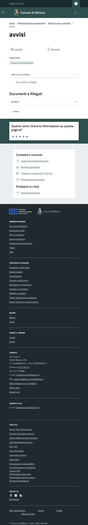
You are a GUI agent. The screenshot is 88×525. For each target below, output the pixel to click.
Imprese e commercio (18, 289)
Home (12, 23)
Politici (12, 247)
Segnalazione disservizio (20, 474)
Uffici (11, 252)
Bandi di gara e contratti (59, 23)
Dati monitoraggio (17, 510)
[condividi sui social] (16, 49)
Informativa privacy (18, 455)
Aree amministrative (18, 226)
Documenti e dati (16, 230)
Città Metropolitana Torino (21, 442)
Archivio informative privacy (21, 433)
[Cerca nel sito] (74, 12)
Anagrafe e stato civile (19, 267)
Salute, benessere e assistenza (23, 297)
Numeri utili (14, 392)
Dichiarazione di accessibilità (21, 463)
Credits (59, 510)
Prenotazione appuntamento (22, 477)
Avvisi (12, 321)
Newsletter (14, 499)
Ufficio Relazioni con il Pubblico (23, 383)
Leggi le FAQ (14, 470)
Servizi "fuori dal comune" (20, 429)
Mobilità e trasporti (17, 293)
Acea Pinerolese (16, 450)
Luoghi (12, 337)
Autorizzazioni (15, 276)
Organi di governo (17, 239)
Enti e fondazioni (16, 234)
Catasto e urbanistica (18, 280)
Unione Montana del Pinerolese (23, 438)
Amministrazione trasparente (31, 23)
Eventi (12, 341)
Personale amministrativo (20, 243)
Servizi (41, 510)
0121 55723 (23, 367)
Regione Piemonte (16, 3)
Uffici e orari (14, 387)
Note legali (14, 459)
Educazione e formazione (20, 284)
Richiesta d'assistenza (19, 480)
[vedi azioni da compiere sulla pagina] (53, 49)
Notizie (12, 317)
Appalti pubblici (16, 271)
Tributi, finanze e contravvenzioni (23, 302)
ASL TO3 (13, 446)
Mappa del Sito (28, 513)
